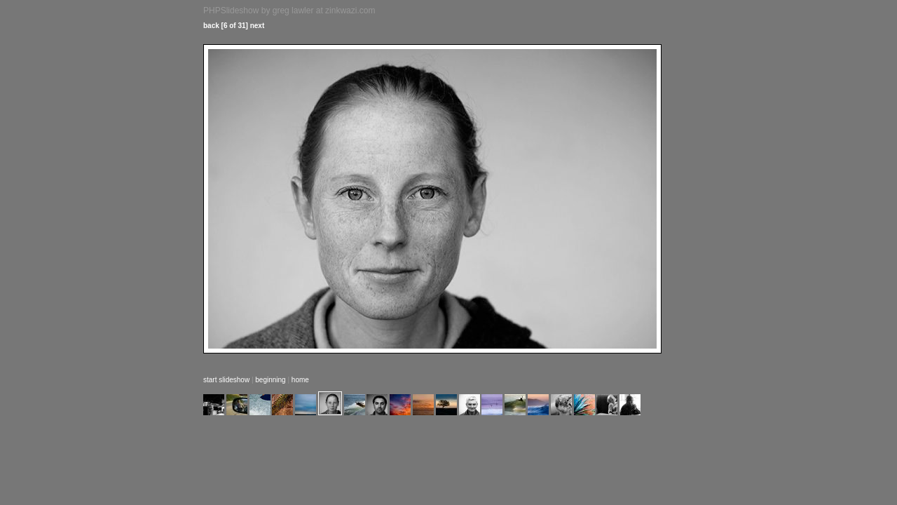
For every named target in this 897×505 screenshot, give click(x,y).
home (300, 380)
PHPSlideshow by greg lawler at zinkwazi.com (289, 10)
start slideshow (226, 380)
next (257, 25)
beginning (270, 380)
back (211, 25)
